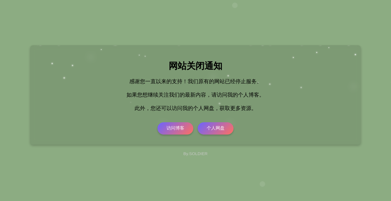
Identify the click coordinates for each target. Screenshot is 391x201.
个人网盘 (216, 128)
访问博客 (175, 128)
